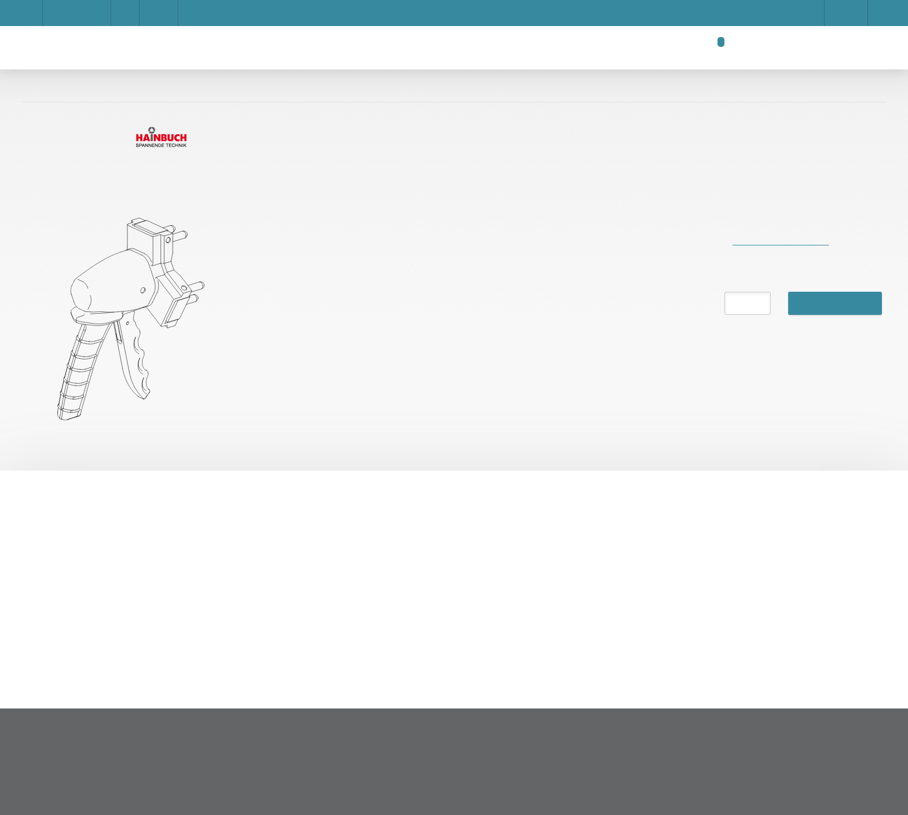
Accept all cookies (607, 273)
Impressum (274, 232)
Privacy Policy (517, 273)
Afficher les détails (604, 208)
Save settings (438, 273)
